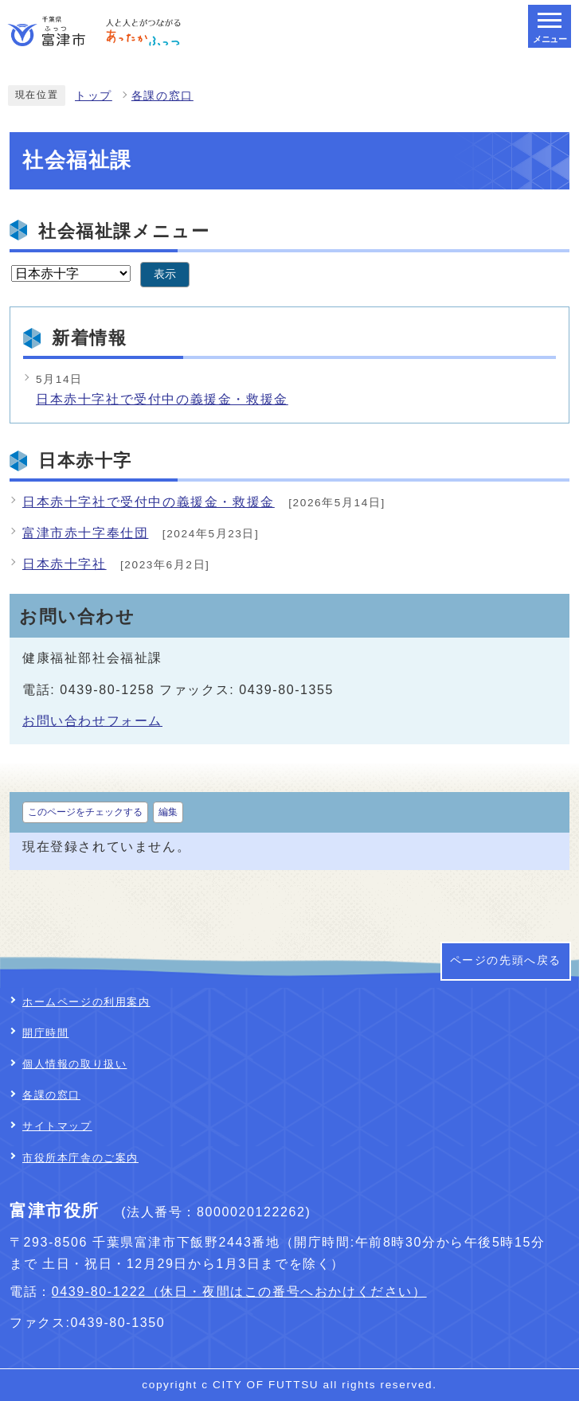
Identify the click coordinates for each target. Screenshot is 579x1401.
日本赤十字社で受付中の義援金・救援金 (162, 399)
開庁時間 (45, 1033)
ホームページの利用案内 (86, 1002)
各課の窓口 (162, 96)
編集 (168, 812)
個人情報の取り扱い (74, 1064)
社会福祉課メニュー (123, 231)
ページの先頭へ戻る (505, 960)
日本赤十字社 (64, 564)
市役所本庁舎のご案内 (80, 1158)
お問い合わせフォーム (92, 721)
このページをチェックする (85, 812)
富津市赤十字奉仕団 (85, 533)
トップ (93, 96)
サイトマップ (57, 1126)
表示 (165, 274)
